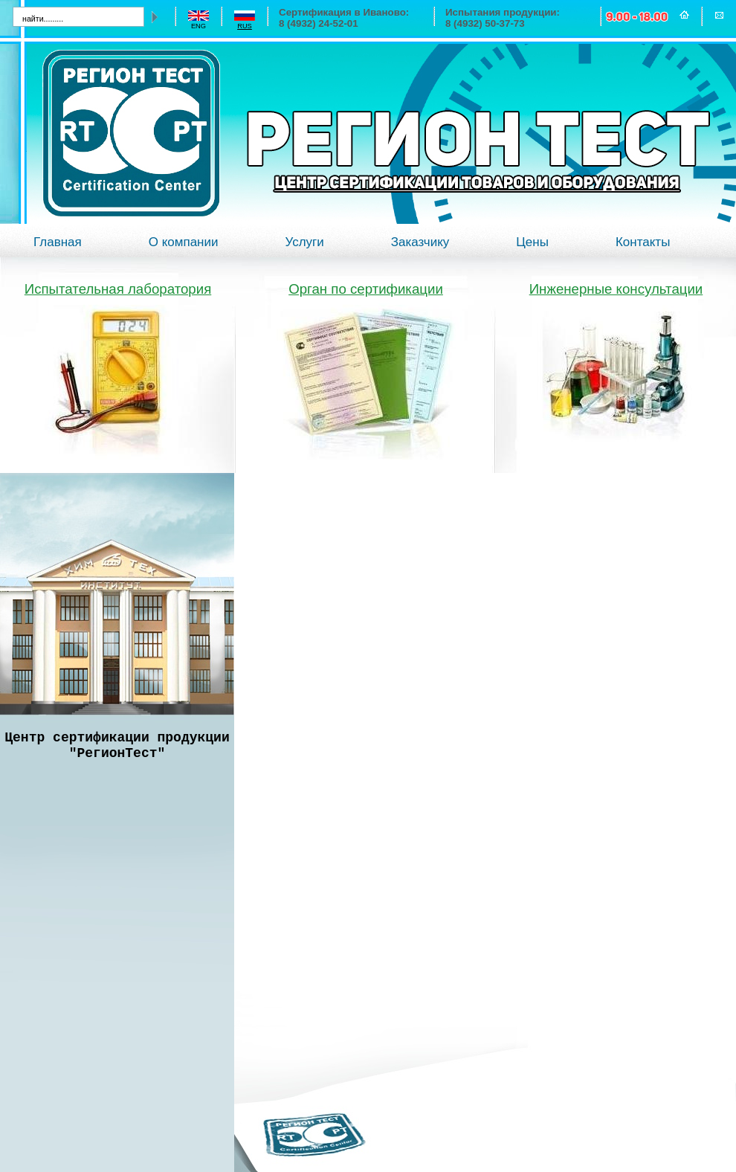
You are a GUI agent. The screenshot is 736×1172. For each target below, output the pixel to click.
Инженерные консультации (616, 289)
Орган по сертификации (365, 289)
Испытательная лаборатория (118, 289)
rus (244, 26)
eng (198, 26)
